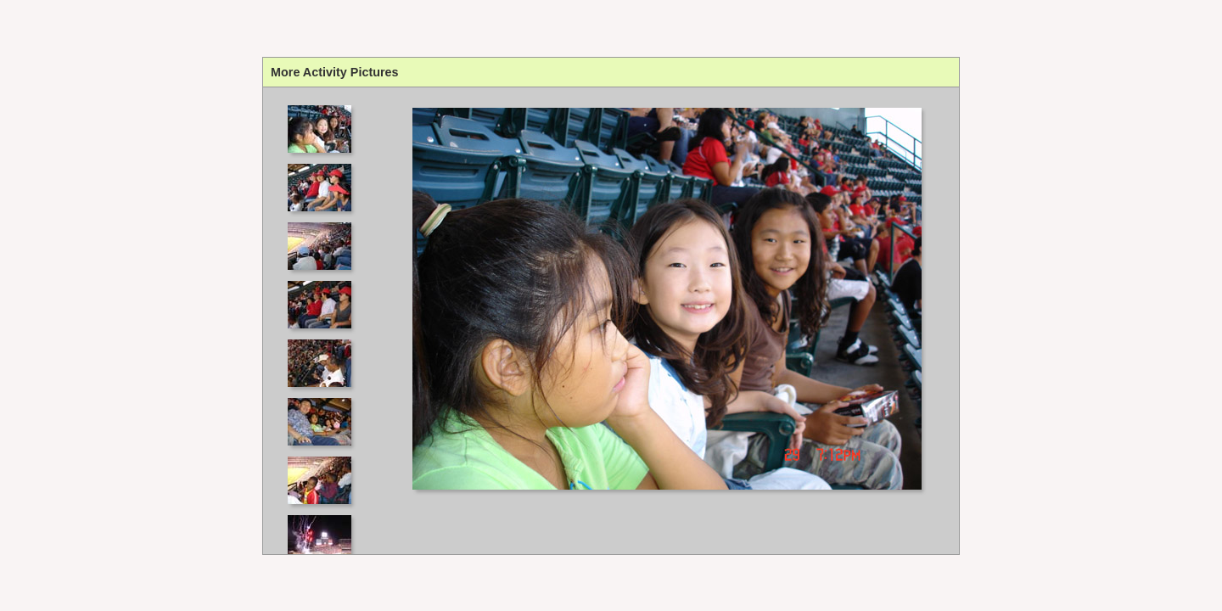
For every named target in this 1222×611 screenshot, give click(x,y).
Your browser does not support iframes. (325, 320)
